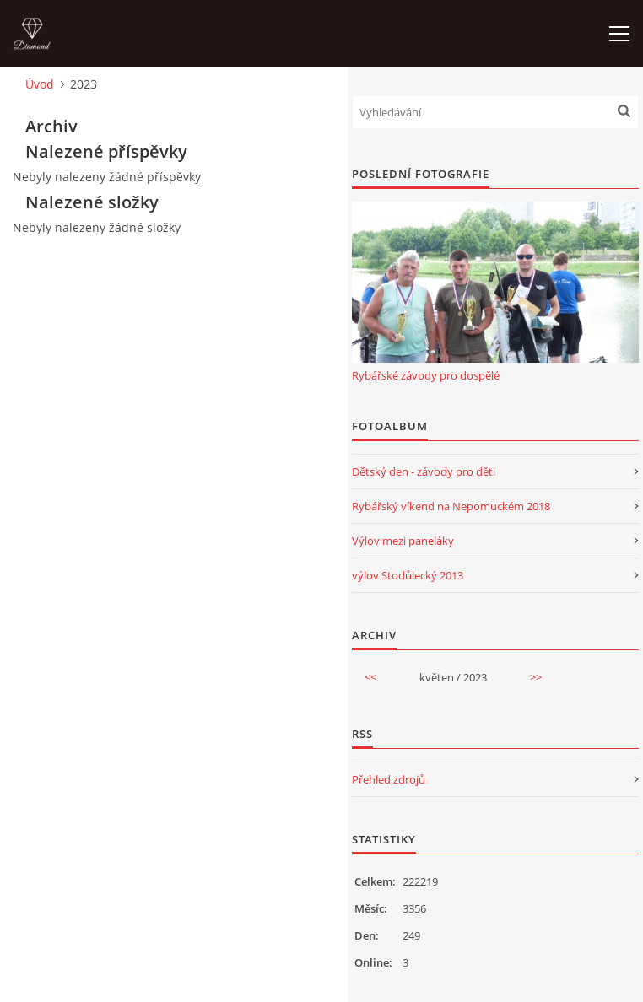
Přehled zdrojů (388, 779)
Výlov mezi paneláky (403, 540)
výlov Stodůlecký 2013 (407, 575)
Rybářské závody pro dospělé (426, 375)
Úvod (39, 84)
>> (536, 677)
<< (370, 677)
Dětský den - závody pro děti (423, 471)
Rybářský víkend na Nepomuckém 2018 (451, 506)
